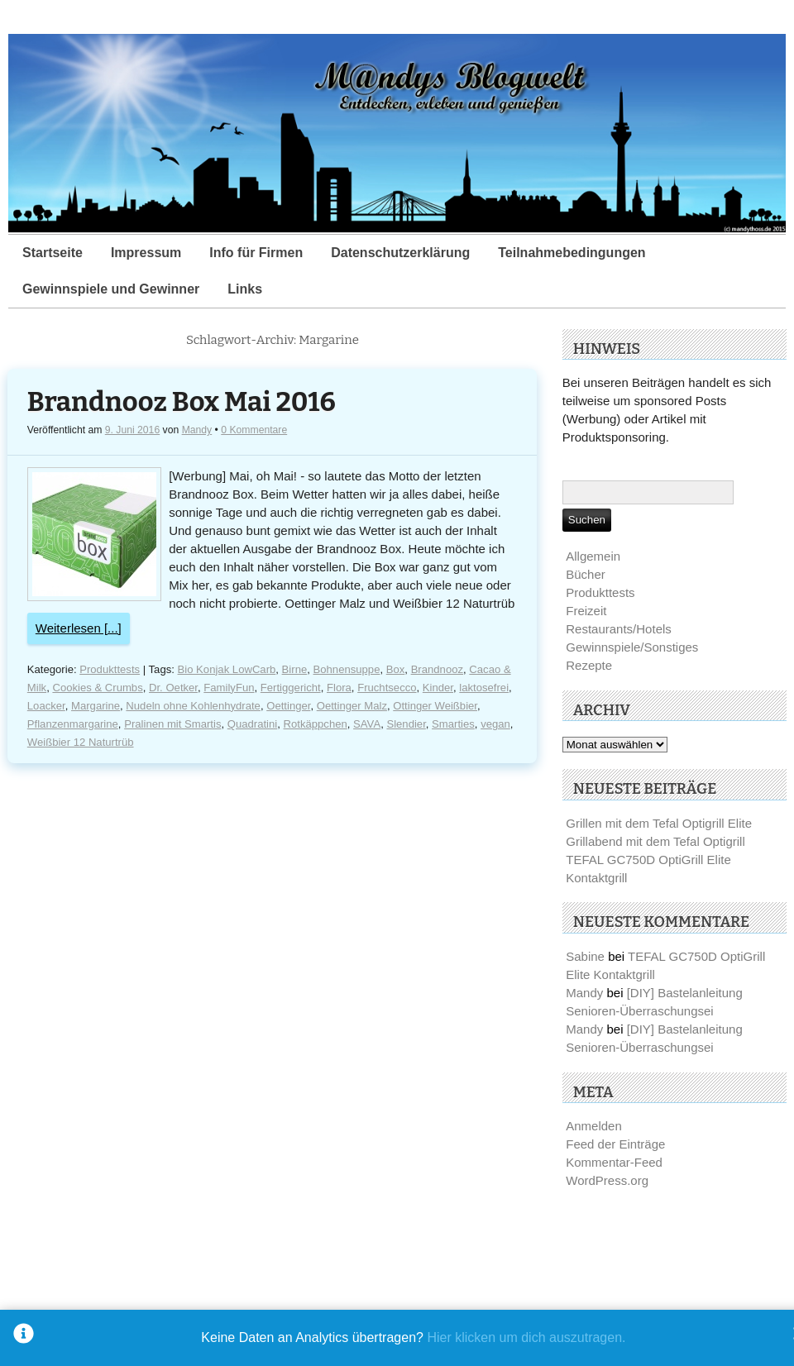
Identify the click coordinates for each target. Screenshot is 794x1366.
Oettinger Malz (352, 706)
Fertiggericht (291, 687)
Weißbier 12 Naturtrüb (80, 742)
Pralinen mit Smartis (172, 724)
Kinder (438, 687)
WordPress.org (607, 1180)
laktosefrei (484, 687)
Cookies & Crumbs (97, 687)
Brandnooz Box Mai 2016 (181, 402)
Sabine (585, 956)
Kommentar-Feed (614, 1162)
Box (395, 669)
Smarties (453, 724)
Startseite (52, 253)
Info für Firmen (256, 253)
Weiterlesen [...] (79, 628)
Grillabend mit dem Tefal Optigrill (655, 841)
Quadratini (252, 724)
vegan (495, 724)
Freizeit (586, 611)
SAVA (366, 724)
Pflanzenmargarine (72, 724)
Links (244, 289)
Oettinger (288, 706)
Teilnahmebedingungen (571, 253)
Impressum (146, 253)
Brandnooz (437, 669)
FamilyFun (228, 687)
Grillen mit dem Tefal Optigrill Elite (659, 823)
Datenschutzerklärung (400, 253)
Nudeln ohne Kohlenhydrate (193, 706)
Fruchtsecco (386, 687)
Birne (295, 669)
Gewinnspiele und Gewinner (110, 289)
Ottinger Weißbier (435, 706)
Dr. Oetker (173, 687)
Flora (339, 687)
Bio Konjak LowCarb (227, 669)
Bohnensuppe (346, 669)
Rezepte (589, 665)
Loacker (46, 706)
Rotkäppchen (315, 724)
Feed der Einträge (615, 1144)
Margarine (95, 706)
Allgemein (593, 556)
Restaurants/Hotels (619, 629)
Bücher (585, 574)
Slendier (405, 724)
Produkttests (109, 669)
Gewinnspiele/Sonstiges (632, 647)
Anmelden (594, 1126)
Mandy (197, 430)
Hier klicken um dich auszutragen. (526, 1337)
